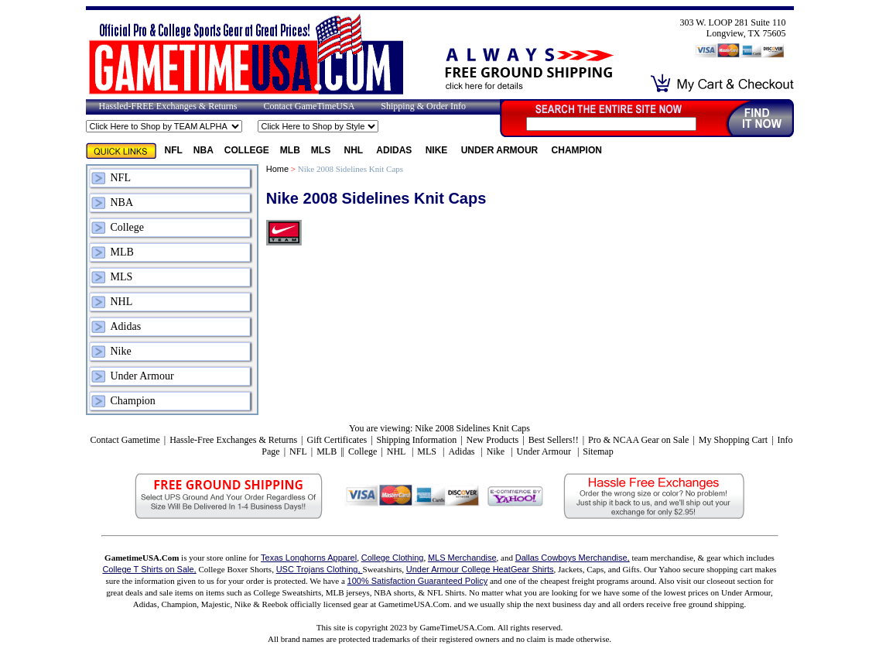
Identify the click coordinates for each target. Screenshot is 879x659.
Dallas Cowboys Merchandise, (572, 557)
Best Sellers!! (553, 439)
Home (277, 168)
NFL (174, 150)
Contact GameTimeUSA (308, 106)
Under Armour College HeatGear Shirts (480, 569)
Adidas (395, 150)
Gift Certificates (336, 439)
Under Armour (501, 150)
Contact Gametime (124, 439)
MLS (322, 150)
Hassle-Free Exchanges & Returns (233, 439)
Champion (577, 150)
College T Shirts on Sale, (149, 569)
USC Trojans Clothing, (319, 569)
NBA (203, 150)
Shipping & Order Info (423, 106)
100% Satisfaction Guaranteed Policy (417, 580)
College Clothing (392, 557)
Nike (438, 150)
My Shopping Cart (733, 439)
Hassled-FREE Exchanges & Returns (168, 106)
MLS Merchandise (462, 557)
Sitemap (598, 451)
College (246, 150)
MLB (290, 150)
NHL (355, 150)
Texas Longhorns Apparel (309, 557)
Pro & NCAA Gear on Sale (638, 439)
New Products (493, 439)
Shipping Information (417, 439)
